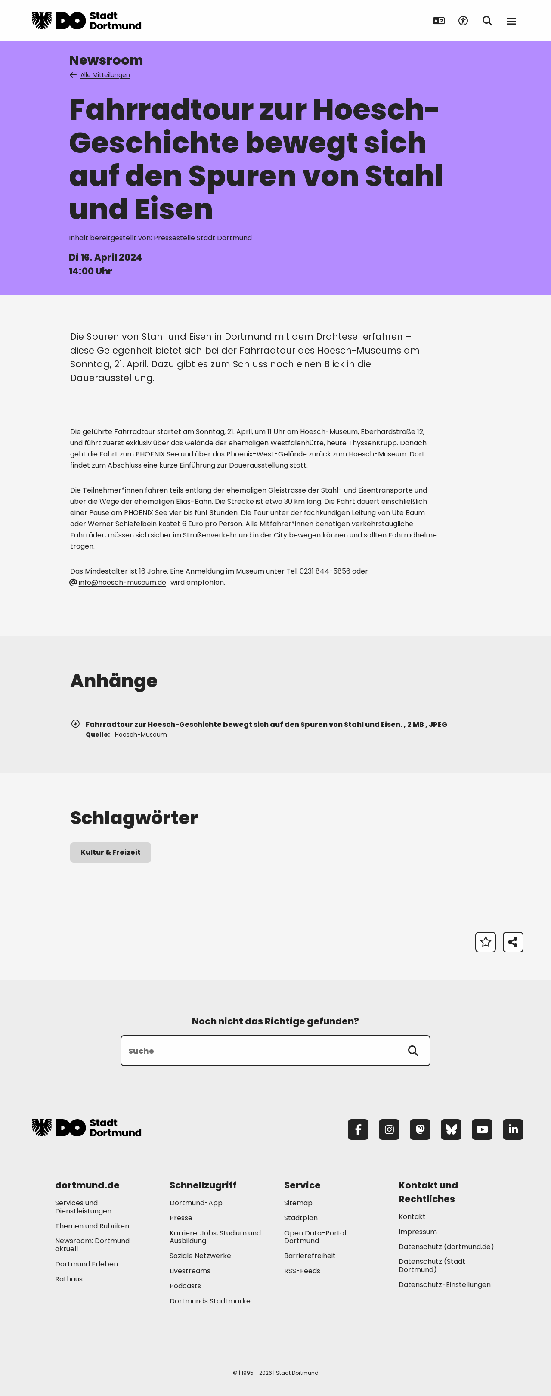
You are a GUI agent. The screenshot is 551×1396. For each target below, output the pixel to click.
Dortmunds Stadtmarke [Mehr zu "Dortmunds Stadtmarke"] (210, 1301)
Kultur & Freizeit (110, 852)
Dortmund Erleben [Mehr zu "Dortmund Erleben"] (86, 1264)
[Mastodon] (420, 1129)
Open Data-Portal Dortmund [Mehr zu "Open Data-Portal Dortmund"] (315, 1237)
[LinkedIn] (513, 1129)
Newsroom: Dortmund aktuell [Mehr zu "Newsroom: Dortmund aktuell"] (92, 1245)
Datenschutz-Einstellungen (445, 1285)
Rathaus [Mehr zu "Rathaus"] (69, 1279)
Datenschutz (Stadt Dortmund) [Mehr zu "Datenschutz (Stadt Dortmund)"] (432, 1265)
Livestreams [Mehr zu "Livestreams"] (190, 1271)
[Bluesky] (451, 1129)
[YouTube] (482, 1129)
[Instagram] (389, 1129)
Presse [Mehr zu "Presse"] (181, 1218)
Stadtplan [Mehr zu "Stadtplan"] (301, 1218)
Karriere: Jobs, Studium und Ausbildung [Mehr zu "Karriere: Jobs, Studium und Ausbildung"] (215, 1237)
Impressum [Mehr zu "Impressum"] (418, 1232)
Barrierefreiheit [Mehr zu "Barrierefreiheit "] (310, 1256)
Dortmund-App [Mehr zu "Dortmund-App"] (196, 1203)
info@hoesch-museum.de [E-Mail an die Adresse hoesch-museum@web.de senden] (118, 582)
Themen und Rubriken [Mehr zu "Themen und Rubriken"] (92, 1226)
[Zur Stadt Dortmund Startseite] (86, 21)
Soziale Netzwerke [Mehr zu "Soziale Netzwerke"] (200, 1256)
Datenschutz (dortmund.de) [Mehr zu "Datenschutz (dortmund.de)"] (446, 1247)
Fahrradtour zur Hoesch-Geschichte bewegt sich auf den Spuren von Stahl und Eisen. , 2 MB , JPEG (258, 724)
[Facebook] (358, 1129)
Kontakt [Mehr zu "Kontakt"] (412, 1217)
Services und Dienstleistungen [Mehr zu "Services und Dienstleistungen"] (83, 1207)
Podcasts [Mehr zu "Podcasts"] (185, 1286)
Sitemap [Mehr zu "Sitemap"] (298, 1203)
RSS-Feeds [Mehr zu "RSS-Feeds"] (302, 1271)
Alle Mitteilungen (100, 75)
